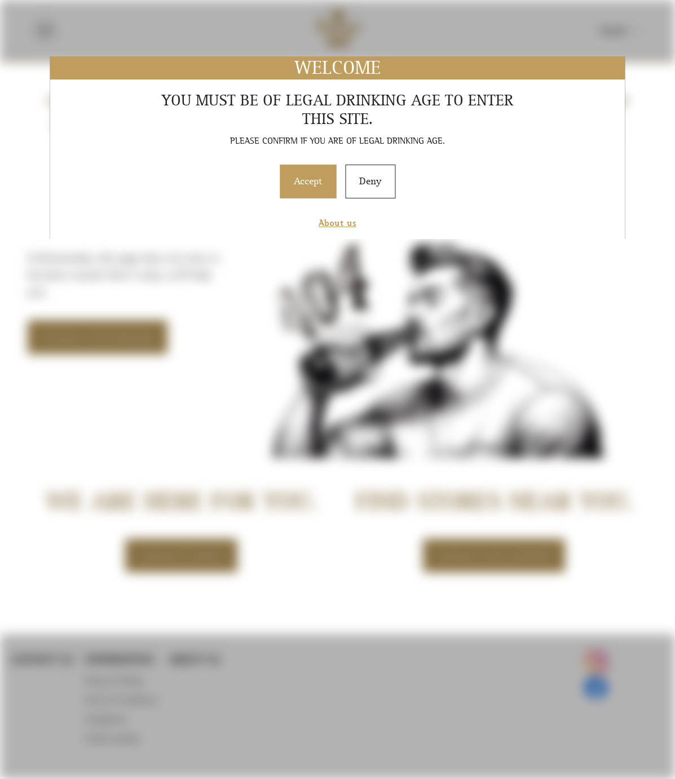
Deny (370, 181)
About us (337, 223)
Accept (308, 181)
